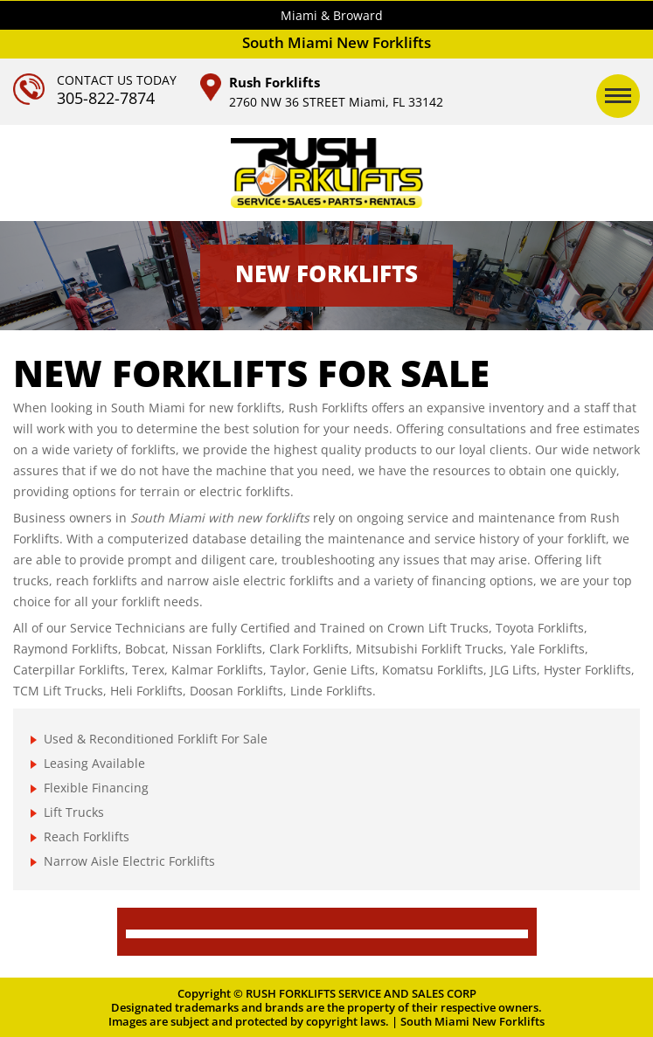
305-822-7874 (106, 97)
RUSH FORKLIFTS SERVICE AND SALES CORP (361, 993)
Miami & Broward (332, 15)
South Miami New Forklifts (472, 1021)
